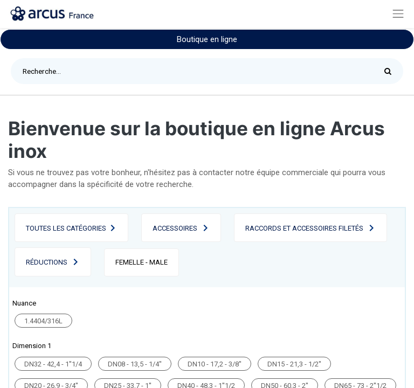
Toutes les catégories (66, 228)
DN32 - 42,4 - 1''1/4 (53, 364)
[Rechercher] (390, 71)
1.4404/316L (43, 321)
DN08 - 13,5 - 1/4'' (135, 364)
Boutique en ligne (207, 39)
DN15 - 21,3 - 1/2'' (294, 364)
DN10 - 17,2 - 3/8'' (215, 364)
